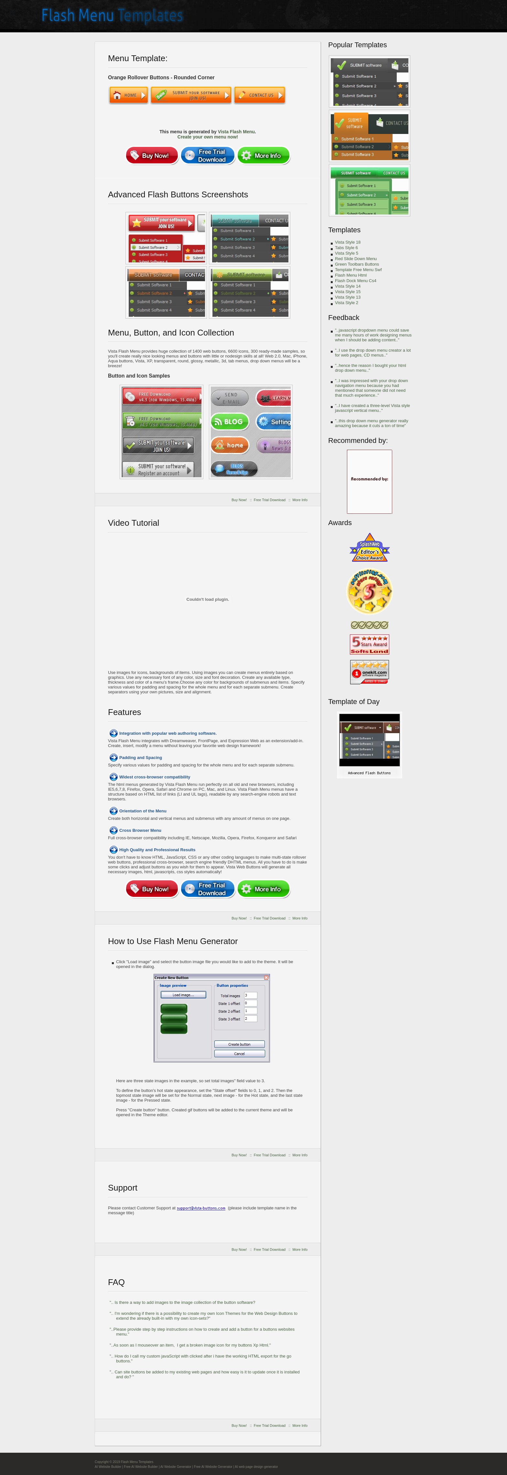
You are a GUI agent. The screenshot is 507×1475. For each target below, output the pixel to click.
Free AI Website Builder (141, 1467)
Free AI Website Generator (213, 1467)
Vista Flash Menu (236, 131)
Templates (344, 230)
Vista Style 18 (348, 242)
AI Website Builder (108, 1467)
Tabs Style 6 (346, 247)
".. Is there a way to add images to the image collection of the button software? (182, 1302)
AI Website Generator (175, 1467)
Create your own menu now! (208, 136)
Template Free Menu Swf (358, 269)
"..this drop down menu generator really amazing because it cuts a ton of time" (371, 423)
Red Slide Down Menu (356, 258)
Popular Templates (357, 45)
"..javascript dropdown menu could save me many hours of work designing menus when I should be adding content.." (373, 335)
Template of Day (354, 702)
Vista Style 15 (348, 291)
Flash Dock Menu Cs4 (355, 280)
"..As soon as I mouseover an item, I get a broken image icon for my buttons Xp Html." (190, 1345)
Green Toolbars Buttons (357, 264)
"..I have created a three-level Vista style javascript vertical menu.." (372, 408)
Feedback (344, 318)
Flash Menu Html (351, 275)
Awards (340, 523)
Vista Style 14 (348, 286)
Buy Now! (239, 500)
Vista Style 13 (348, 297)
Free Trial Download (270, 500)
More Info (300, 500)
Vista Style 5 (346, 253)
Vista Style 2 (346, 302)
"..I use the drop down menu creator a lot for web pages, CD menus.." (373, 353)
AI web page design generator (256, 1467)
